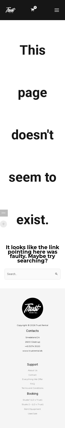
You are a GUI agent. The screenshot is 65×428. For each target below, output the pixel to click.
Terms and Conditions (32, 388)
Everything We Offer (32, 379)
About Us (32, 370)
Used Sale (32, 413)
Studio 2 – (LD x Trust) (33, 404)
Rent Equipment (32, 409)
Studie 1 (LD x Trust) (32, 400)
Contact (32, 375)
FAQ (32, 383)
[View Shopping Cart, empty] (32, 10)
